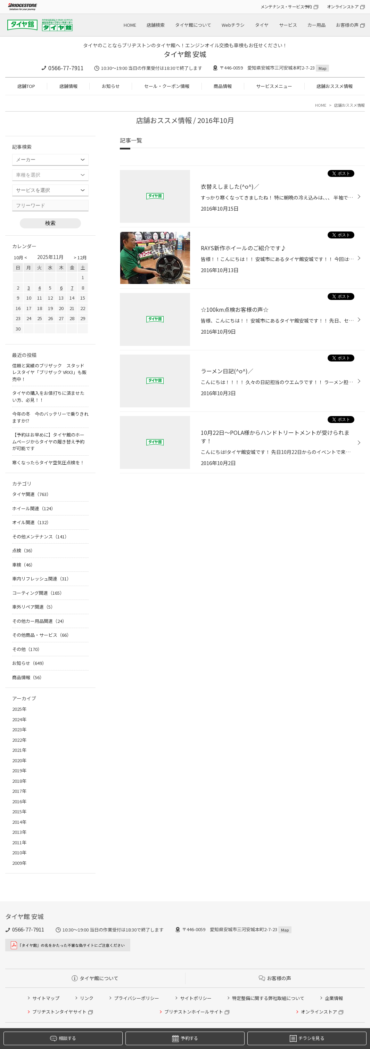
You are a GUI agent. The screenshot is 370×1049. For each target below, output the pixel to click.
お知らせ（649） (29, 663)
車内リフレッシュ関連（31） (41, 578)
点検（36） (23, 550)
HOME (130, 25)
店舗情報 (68, 86)
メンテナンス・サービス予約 (286, 6)
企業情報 (334, 998)
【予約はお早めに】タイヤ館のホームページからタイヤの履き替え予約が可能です (48, 441)
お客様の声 (347, 25)
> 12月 (80, 257)
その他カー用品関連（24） (39, 621)
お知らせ (111, 86)
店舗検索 (156, 25)
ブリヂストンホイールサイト (193, 1011)
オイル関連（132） (31, 522)
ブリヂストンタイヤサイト (59, 1011)
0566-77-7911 (66, 68)
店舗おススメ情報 (334, 86)
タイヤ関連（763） (31, 494)
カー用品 (316, 25)
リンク (86, 998)
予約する (185, 1038)
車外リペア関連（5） (33, 606)
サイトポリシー (196, 998)
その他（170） (27, 649)
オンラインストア (343, 6)
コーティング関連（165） (38, 592)
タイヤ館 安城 (185, 54)
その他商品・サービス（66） (41, 635)
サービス (288, 25)
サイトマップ (45, 998)
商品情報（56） (28, 677)
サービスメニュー (274, 86)
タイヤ (262, 25)
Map (322, 68)
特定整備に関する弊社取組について (268, 998)
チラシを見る (307, 1038)
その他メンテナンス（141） (40, 536)
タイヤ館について (193, 25)
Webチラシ (233, 25)
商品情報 (223, 86)
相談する (63, 1038)
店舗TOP (26, 86)
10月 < (20, 257)
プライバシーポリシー (136, 998)
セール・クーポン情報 (166, 86)
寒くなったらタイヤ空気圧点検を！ (48, 462)
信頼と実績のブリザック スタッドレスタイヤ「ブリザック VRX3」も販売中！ (49, 372)
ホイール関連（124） (34, 508)
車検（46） (23, 564)
